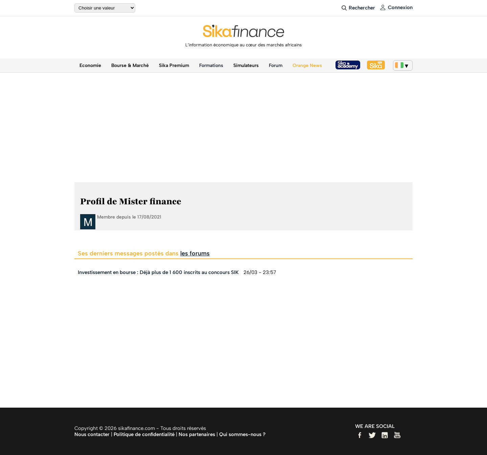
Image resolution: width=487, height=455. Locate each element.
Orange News (307, 65)
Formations (211, 65)
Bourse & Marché (130, 65)
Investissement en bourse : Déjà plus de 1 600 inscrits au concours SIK (158, 272)
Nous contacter (92, 434)
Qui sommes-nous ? (242, 434)
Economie (90, 65)
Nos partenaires (197, 434)
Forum (275, 65)
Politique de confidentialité (144, 434)
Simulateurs (246, 65)
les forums (195, 253)
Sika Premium (174, 65)
